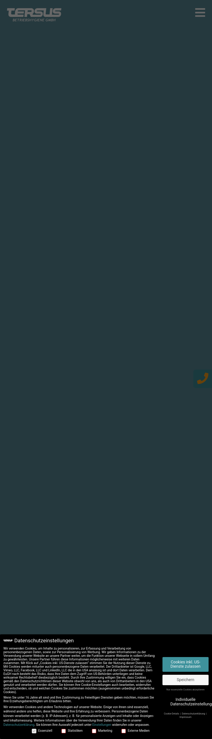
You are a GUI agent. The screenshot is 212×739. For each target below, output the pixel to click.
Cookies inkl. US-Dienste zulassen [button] (185, 664)
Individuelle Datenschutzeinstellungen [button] (189, 701)
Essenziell (42, 730)
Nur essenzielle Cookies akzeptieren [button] (185, 689)
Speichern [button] (185, 679)
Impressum (186, 717)
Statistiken (72, 730)
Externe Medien (135, 730)
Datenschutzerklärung (18, 725)
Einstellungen (101, 725)
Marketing (102, 730)
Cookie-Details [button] (172, 713)
